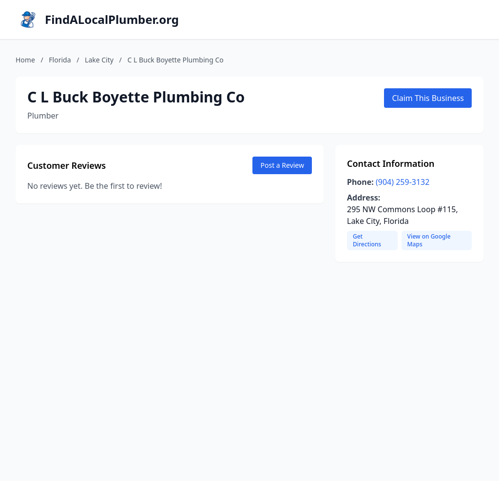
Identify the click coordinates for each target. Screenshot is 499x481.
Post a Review (282, 165)
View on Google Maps (429, 240)
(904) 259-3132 (402, 182)
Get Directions (367, 240)
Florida (60, 59)
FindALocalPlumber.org (112, 19)
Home (25, 59)
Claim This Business (428, 98)
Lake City (99, 59)
